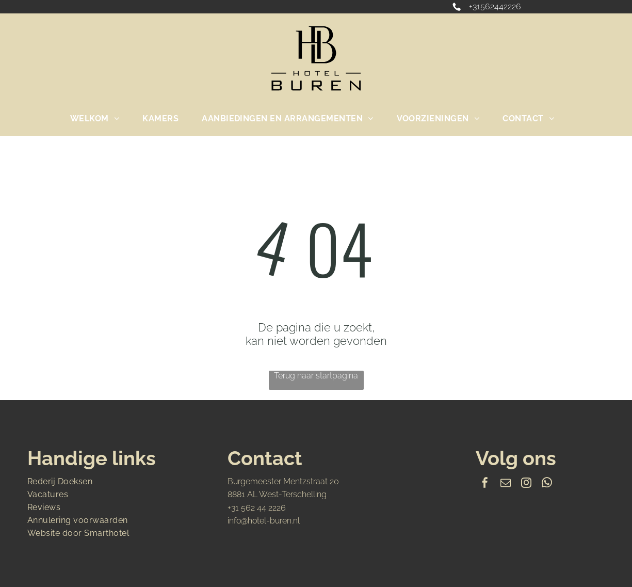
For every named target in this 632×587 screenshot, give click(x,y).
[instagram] (526, 484)
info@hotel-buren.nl (264, 521)
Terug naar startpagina (316, 375)
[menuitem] (98, 118)
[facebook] (485, 484)
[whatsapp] (547, 484)
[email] (505, 484)
